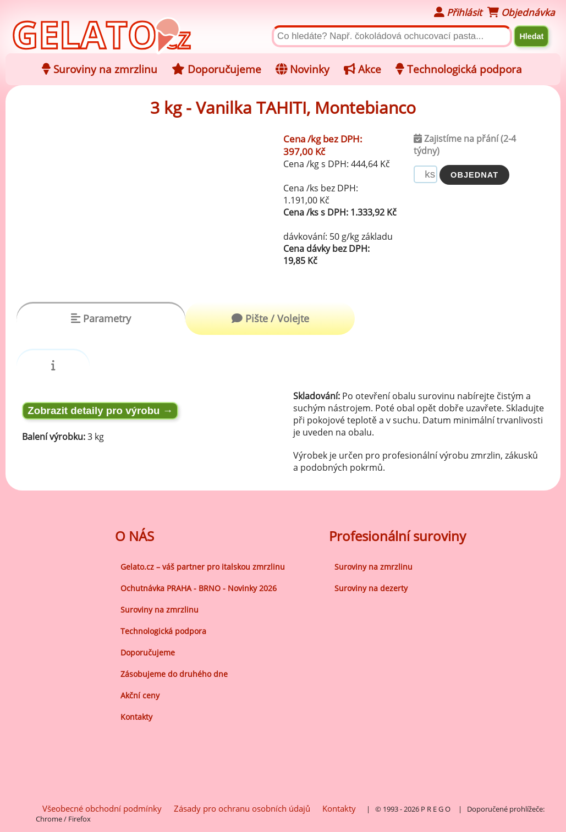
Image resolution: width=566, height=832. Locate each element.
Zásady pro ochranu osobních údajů (242, 808)
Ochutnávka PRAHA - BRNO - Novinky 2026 (198, 588)
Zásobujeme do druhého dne (174, 674)
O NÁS (134, 536)
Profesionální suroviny (397, 536)
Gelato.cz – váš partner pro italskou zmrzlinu (202, 566)
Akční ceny (140, 695)
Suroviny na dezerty (371, 588)
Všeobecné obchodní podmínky (102, 808)
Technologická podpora (163, 631)
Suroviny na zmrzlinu (159, 609)
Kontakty (136, 717)
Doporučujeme (147, 652)
